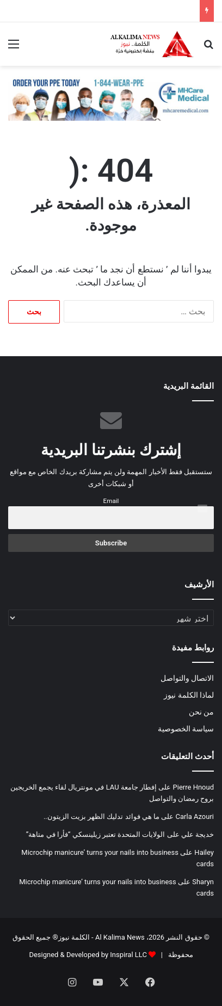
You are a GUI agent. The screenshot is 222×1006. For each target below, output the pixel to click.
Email (111, 501)
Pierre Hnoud (193, 787)
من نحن (201, 711)
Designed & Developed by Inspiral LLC (87, 955)
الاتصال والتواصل (187, 678)
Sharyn (203, 882)
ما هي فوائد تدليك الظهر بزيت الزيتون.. (101, 816)
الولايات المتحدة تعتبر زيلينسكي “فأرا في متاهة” (95, 834)
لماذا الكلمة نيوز (189, 695)
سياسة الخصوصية (186, 728)
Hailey (204, 852)
